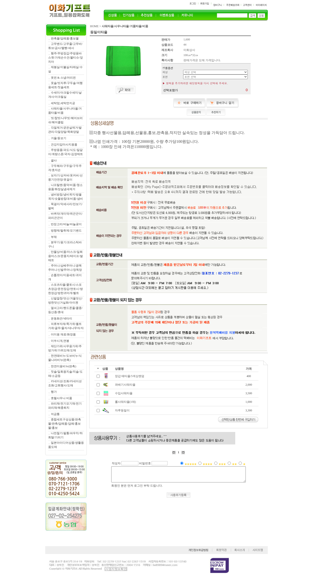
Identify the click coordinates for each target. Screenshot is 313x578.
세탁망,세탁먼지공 (63, 103)
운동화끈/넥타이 (61, 318)
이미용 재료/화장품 (63, 334)
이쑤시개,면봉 (60, 341)
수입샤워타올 (124, 393)
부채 (54, 237)
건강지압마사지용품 (64, 144)
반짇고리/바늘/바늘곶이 (66, 224)
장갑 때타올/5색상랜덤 (129, 376)
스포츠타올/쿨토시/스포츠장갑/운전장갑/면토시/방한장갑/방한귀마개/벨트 (65, 289)
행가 (54, 392)
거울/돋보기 (58, 138)
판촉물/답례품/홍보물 (65, 38)
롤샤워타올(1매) (125, 402)
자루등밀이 (122, 410)
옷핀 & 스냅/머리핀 (63, 77)
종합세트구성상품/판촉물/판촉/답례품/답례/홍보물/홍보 (64, 424)
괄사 (54, 160)
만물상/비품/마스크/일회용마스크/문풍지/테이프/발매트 (65, 256)
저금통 (55, 414)
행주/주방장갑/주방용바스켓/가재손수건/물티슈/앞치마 (65, 57)
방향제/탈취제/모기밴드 (66, 230)
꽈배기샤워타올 (125, 384)
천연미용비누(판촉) (63, 366)
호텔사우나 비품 (61, 398)
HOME (94, 26)
